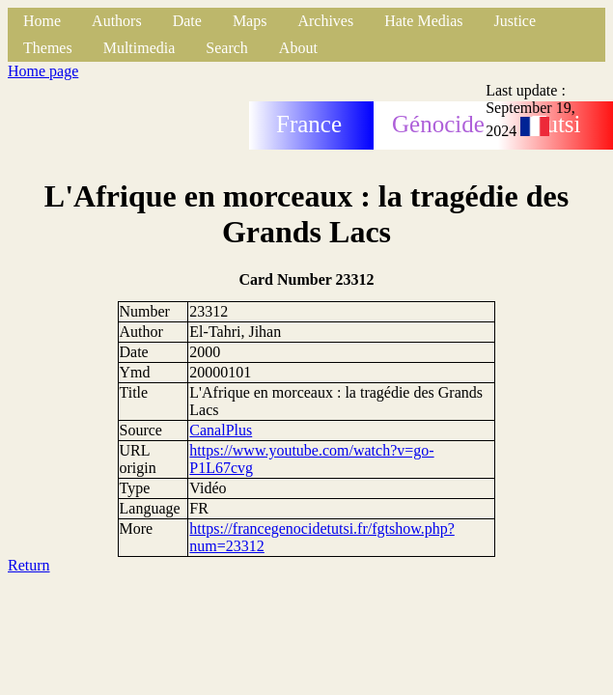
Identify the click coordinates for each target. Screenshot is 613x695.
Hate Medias (423, 21)
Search (227, 48)
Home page (43, 71)
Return (29, 565)
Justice (515, 21)
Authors (117, 21)
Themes (47, 48)
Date (187, 21)
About (298, 48)
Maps (250, 21)
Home (42, 21)
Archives (325, 21)
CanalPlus (220, 430)
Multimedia (139, 48)
